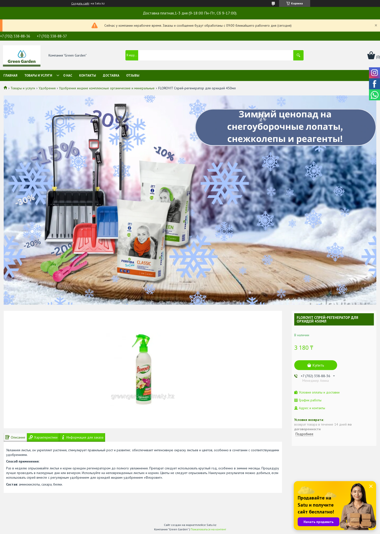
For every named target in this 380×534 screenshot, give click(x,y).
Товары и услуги (38, 75)
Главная (10, 75)
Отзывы (132, 75)
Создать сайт (80, 3)
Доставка (111, 75)
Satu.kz (211, 525)
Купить (318, 365)
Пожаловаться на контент (208, 529)
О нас (67, 75)
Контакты (87, 75)
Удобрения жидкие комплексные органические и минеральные (107, 88)
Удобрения (47, 88)
